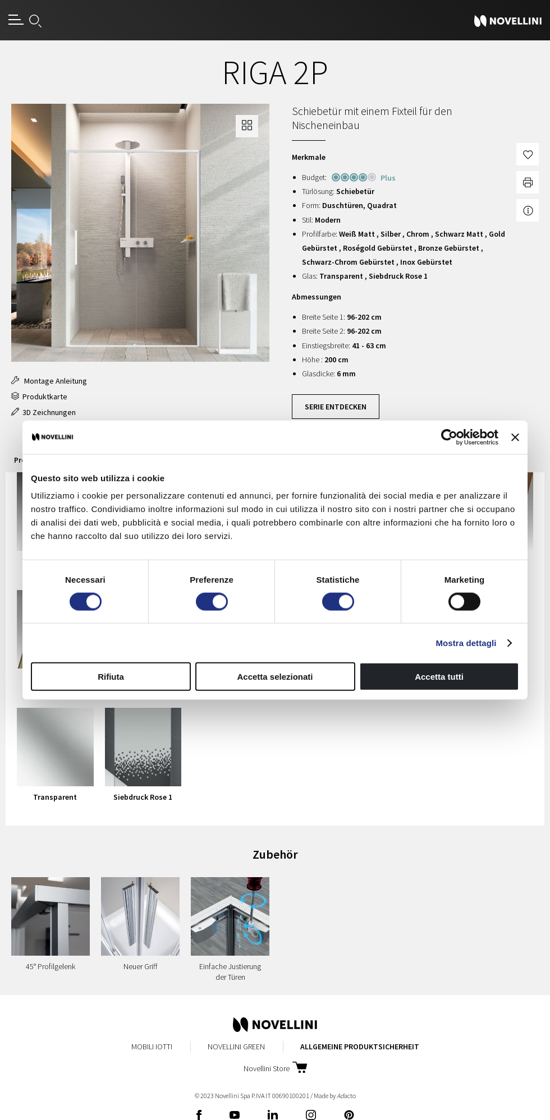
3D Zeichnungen (43, 412)
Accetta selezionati (275, 676)
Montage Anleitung (49, 381)
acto (346, 1095)
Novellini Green (236, 1046)
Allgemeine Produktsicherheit (359, 1046)
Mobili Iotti (151, 1046)
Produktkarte (39, 396)
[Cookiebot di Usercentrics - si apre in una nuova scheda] (449, 436)
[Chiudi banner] (515, 437)
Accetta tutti (439, 676)
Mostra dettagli (466, 642)
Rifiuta (111, 676)
